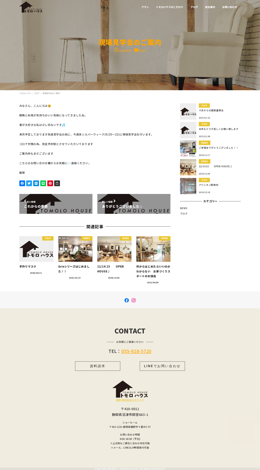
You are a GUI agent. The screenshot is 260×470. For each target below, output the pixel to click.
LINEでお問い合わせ (162, 366)
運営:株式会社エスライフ (130, 400)
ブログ (143, 50)
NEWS (183, 208)
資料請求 (97, 366)
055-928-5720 (136, 351)
